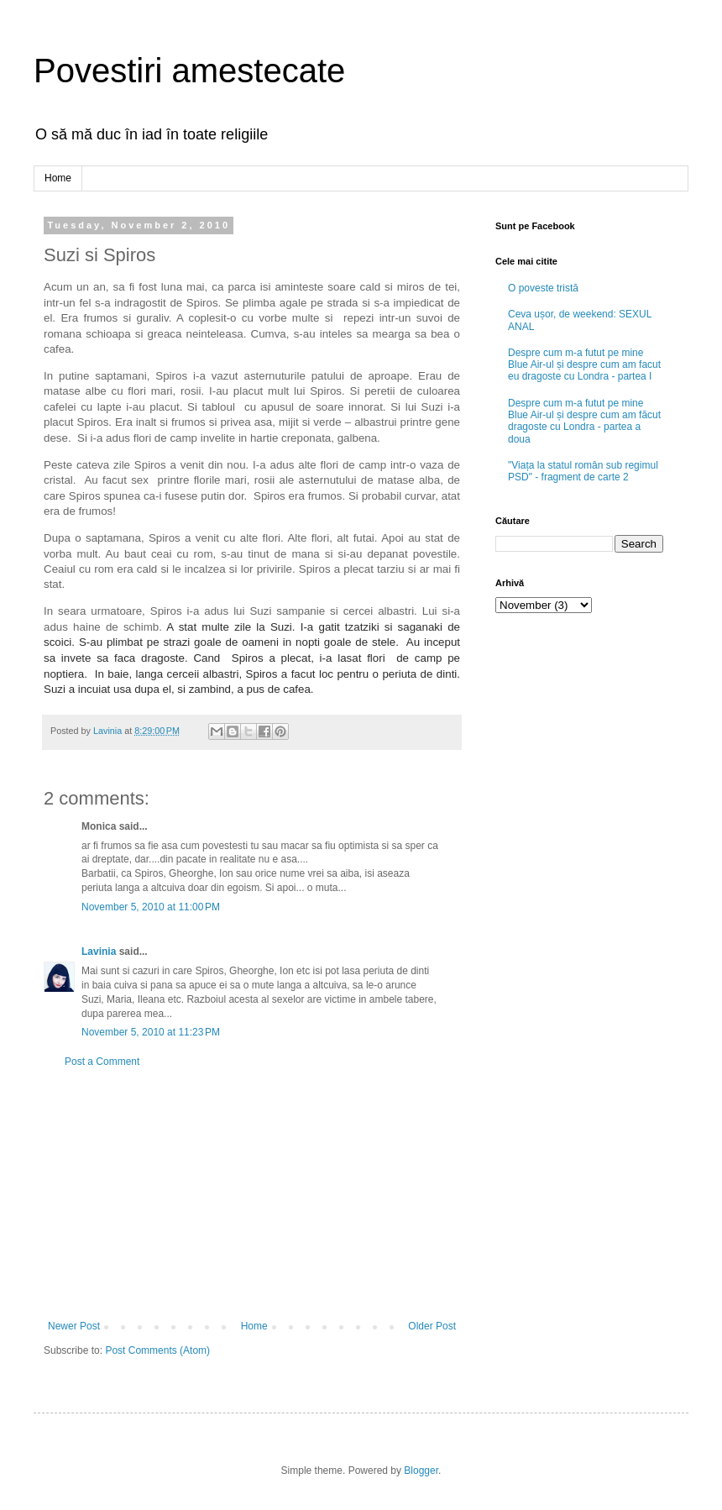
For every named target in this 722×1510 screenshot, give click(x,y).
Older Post (432, 1326)
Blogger (421, 1470)
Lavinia (98, 951)
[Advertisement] (252, 1194)
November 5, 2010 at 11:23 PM (150, 1032)
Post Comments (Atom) (157, 1350)
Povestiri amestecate (189, 70)
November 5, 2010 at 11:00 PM (150, 907)
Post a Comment (102, 1061)
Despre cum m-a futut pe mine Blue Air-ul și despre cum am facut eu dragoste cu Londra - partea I (584, 365)
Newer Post (74, 1326)
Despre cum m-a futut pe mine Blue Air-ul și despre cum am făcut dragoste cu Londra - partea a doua (584, 421)
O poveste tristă (543, 288)
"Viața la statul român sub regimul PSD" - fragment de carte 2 (583, 471)
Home (57, 178)
